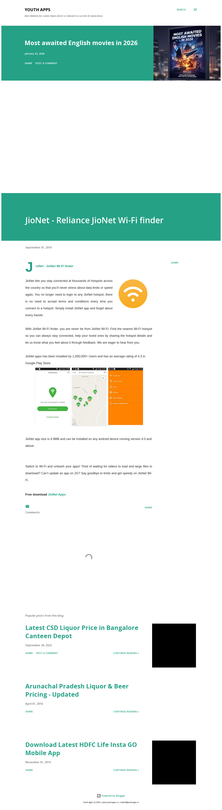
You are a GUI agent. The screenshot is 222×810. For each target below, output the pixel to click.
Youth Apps (37, 9)
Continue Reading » (126, 653)
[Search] (181, 10)
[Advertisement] (104, 141)
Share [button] (28, 63)
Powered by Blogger (111, 795)
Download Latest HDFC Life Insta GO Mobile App (81, 748)
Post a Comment (46, 63)
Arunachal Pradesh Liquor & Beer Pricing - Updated (77, 690)
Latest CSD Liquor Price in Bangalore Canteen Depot (81, 631)
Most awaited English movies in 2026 (81, 43)
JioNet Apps (57, 494)
